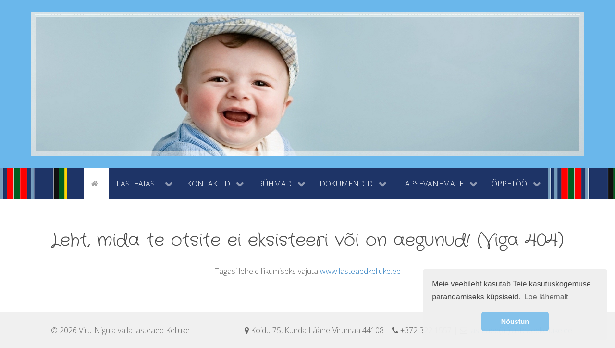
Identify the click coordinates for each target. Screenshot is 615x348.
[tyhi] (75, 183)
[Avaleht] (96, 183)
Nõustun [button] (515, 321)
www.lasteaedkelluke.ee (360, 271)
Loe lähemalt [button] (546, 297)
